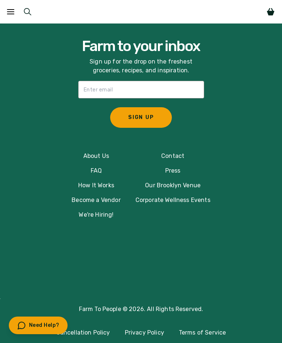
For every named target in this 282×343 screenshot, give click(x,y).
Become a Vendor (96, 199)
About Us (96, 155)
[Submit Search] (27, 11)
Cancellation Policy (83, 332)
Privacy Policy (144, 332)
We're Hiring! (96, 214)
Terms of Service (202, 332)
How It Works (96, 185)
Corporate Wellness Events (172, 199)
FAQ (96, 170)
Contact (172, 155)
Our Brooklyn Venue (172, 185)
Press (173, 170)
